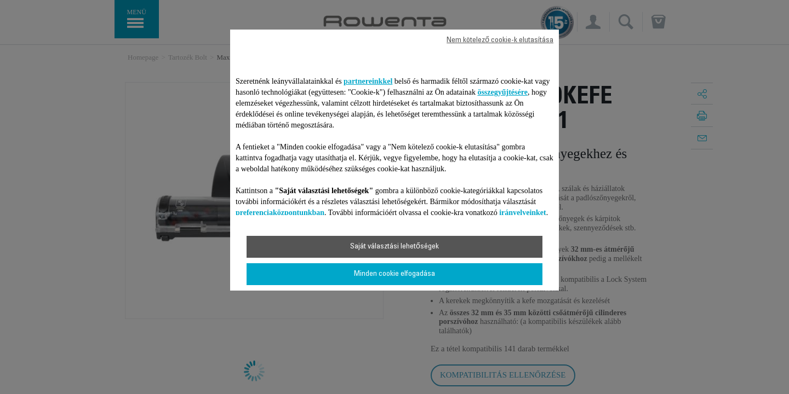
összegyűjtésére (502, 92)
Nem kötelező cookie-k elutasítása (500, 40)
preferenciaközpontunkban (280, 212)
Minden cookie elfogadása (394, 274)
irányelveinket (522, 212)
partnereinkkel (368, 81)
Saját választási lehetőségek (394, 247)
